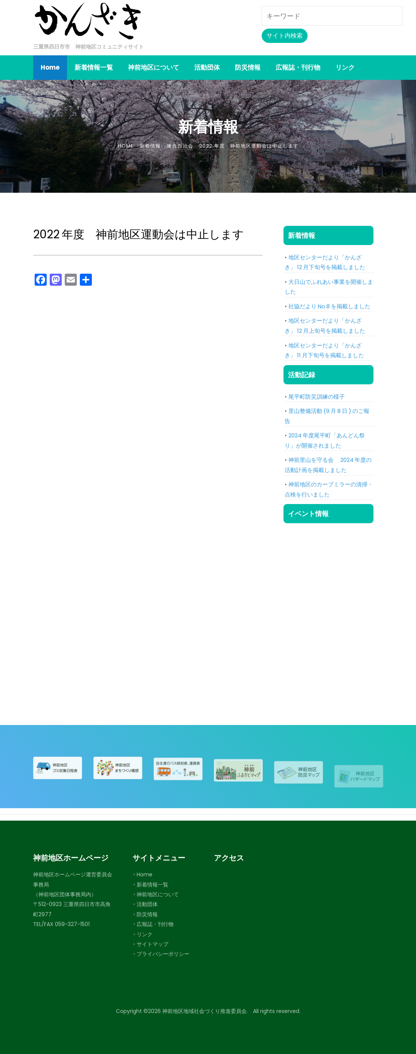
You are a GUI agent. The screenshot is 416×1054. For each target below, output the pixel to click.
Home (144, 874)
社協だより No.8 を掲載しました (329, 306)
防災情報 (147, 914)
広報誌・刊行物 (155, 924)
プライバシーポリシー (163, 954)
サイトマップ (152, 944)
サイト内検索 (285, 35)
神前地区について (158, 894)
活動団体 (147, 904)
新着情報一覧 (152, 884)
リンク (144, 934)
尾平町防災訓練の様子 (316, 397)
